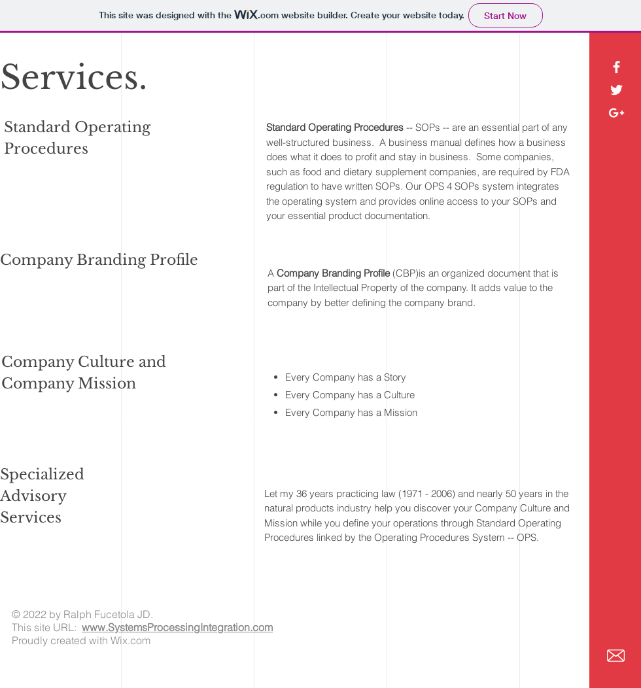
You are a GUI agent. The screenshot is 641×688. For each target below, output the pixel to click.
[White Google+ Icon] (616, 113)
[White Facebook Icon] (616, 67)
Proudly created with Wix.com (81, 640)
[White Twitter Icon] (616, 90)
